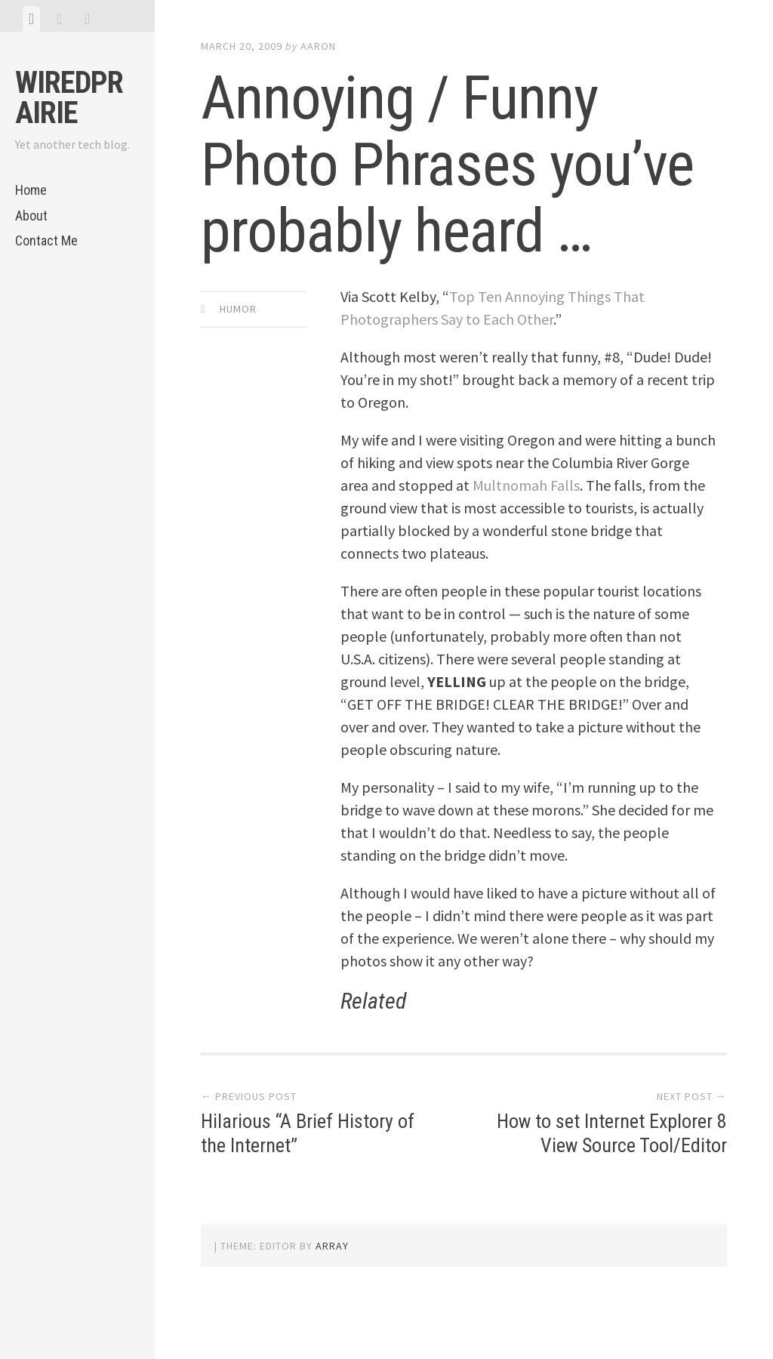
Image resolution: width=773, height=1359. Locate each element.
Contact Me (46, 240)
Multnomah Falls (526, 485)
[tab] (31, 19)
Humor (238, 309)
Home (31, 190)
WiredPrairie (69, 98)
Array (332, 1246)
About (31, 215)
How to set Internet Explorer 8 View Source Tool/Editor (612, 1133)
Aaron (318, 46)
